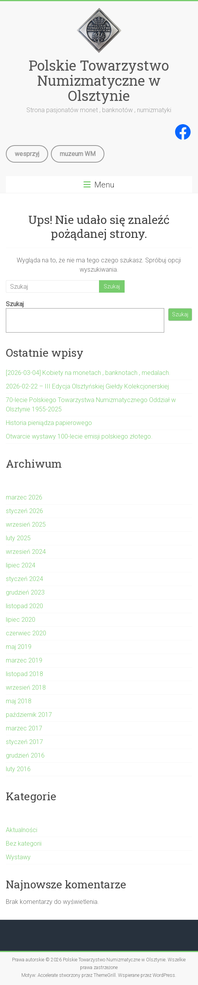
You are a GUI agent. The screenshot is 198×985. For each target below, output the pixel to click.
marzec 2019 (24, 660)
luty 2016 (18, 769)
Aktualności (21, 830)
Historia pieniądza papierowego (49, 423)
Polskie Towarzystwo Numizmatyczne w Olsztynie (99, 80)
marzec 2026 (24, 497)
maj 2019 (18, 646)
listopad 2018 (24, 674)
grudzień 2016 (25, 755)
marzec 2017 (24, 728)
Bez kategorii (24, 843)
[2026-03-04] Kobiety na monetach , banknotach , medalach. (88, 372)
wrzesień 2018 (26, 687)
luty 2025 (18, 538)
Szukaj (15, 304)
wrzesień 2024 (26, 551)
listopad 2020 (24, 606)
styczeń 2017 (24, 742)
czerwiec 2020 (26, 633)
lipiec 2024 (20, 565)
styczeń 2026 (24, 511)
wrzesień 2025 (26, 524)
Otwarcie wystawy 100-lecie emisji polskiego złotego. (79, 436)
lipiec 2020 (20, 619)
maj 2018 (18, 701)
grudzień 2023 (25, 592)
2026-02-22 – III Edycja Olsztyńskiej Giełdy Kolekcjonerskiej (87, 386)
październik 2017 (29, 714)
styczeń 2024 (24, 579)
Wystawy (18, 857)
